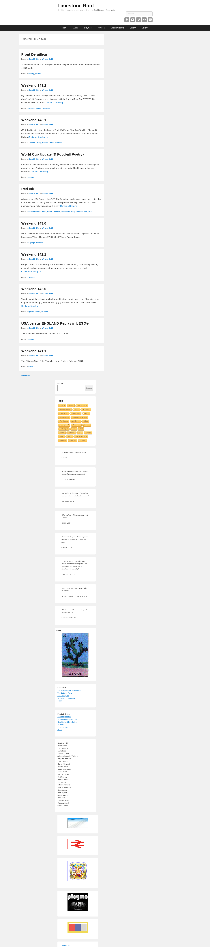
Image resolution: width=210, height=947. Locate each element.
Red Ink (27, 189)
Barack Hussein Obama (37, 212)
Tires (73, 429)
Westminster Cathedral (66, 698)
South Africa (63, 413)
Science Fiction (82, 405)
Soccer (39, 108)
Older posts (24, 375)
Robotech (71, 432)
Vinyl (81, 429)
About (75, 28)
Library (133, 28)
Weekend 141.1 (33, 351)
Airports (31, 143)
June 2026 (66, 945)
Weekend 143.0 (33, 223)
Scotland (82, 440)
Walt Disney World (81, 436)
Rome (69, 436)
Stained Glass (76, 413)
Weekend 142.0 (33, 289)
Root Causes (64, 421)
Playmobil (88, 28)
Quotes (38, 74)
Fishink (60, 701)
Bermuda (31, 108)
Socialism (63, 440)
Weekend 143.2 (33, 85)
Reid (89, 212)
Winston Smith (47, 59)
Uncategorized (64, 425)
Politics (84, 212)
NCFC (59, 730)
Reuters (87, 425)
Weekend (46, 108)
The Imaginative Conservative (68, 690)
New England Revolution (66, 722)
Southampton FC (64, 717)
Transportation (64, 417)
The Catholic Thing (64, 693)
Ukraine (62, 405)
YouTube (132, 19)
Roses (86, 413)
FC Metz (60, 725)
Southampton (64, 429)
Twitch (76, 409)
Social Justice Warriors (80, 417)
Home (65, 28)
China (49, 212)
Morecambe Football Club (67, 719)
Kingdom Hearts (117, 28)
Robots (45, 143)
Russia (71, 405)
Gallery (144, 28)
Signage (31, 243)
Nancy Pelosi (76, 212)
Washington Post (65, 409)
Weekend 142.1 (33, 254)
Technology (86, 409)
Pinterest (126, 19)
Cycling (101, 28)
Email (150, 19)
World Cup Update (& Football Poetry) (52, 154)
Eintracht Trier (62, 727)
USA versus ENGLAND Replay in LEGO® (55, 323)
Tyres (61, 436)
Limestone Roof (75, 5)
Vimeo (138, 19)
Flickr (144, 19)
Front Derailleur (34, 54)
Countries (56, 212)
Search (60, 384)
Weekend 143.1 (33, 120)
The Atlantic (76, 425)
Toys (80, 432)
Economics (65, 212)
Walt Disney (75, 421)
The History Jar (63, 696)
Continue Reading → (55, 103)
